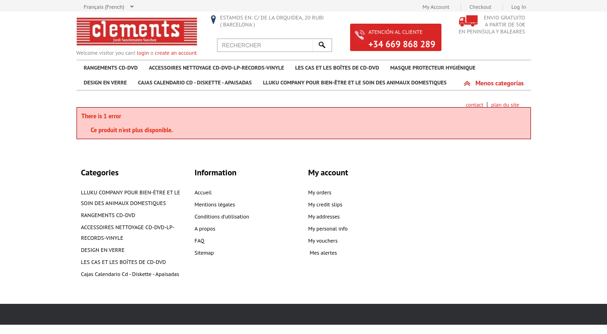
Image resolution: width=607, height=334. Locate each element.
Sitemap (204, 252)
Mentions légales (215, 204)
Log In (518, 6)
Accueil (203, 192)
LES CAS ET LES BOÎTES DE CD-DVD (337, 67)
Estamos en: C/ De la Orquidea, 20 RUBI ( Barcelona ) (272, 21)
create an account (176, 52)
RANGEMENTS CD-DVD (111, 67)
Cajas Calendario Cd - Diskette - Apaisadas (195, 82)
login (143, 52)
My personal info (328, 228)
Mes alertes (322, 252)
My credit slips (325, 204)
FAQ (199, 240)
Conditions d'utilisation (222, 216)
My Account (435, 6)
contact (475, 104)
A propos (205, 228)
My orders (320, 192)
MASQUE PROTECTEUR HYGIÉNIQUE (432, 67)
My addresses (324, 216)
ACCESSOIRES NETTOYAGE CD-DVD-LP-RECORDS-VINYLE (216, 67)
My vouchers (323, 240)
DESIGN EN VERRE (105, 82)
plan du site (505, 104)
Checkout (480, 6)
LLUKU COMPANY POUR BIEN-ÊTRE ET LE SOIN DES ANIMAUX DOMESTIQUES (355, 82)
